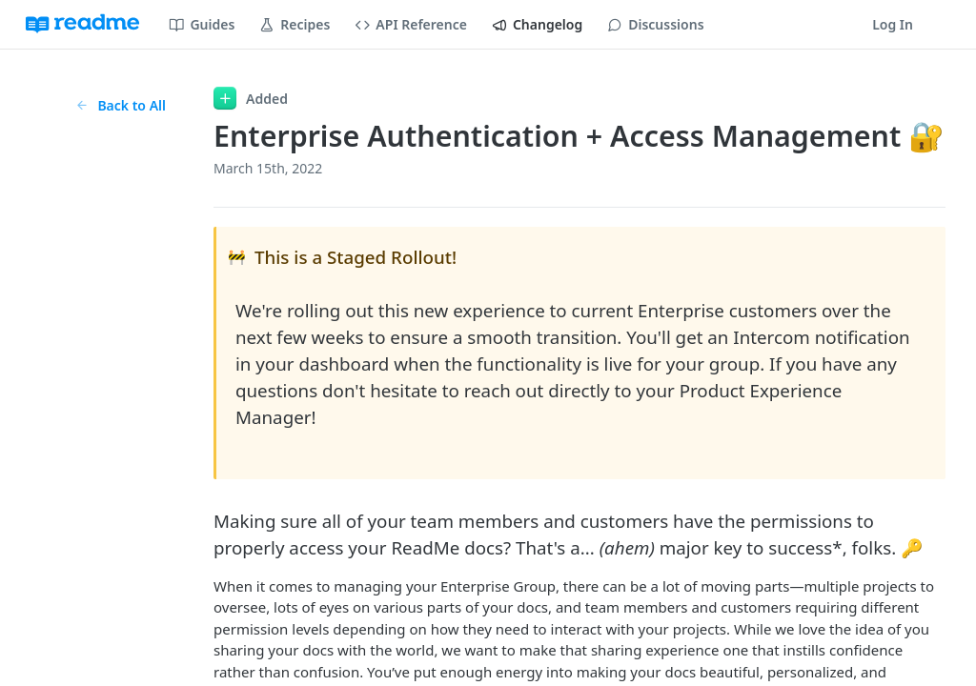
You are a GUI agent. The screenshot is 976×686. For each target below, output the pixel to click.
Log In (892, 24)
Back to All (120, 105)
